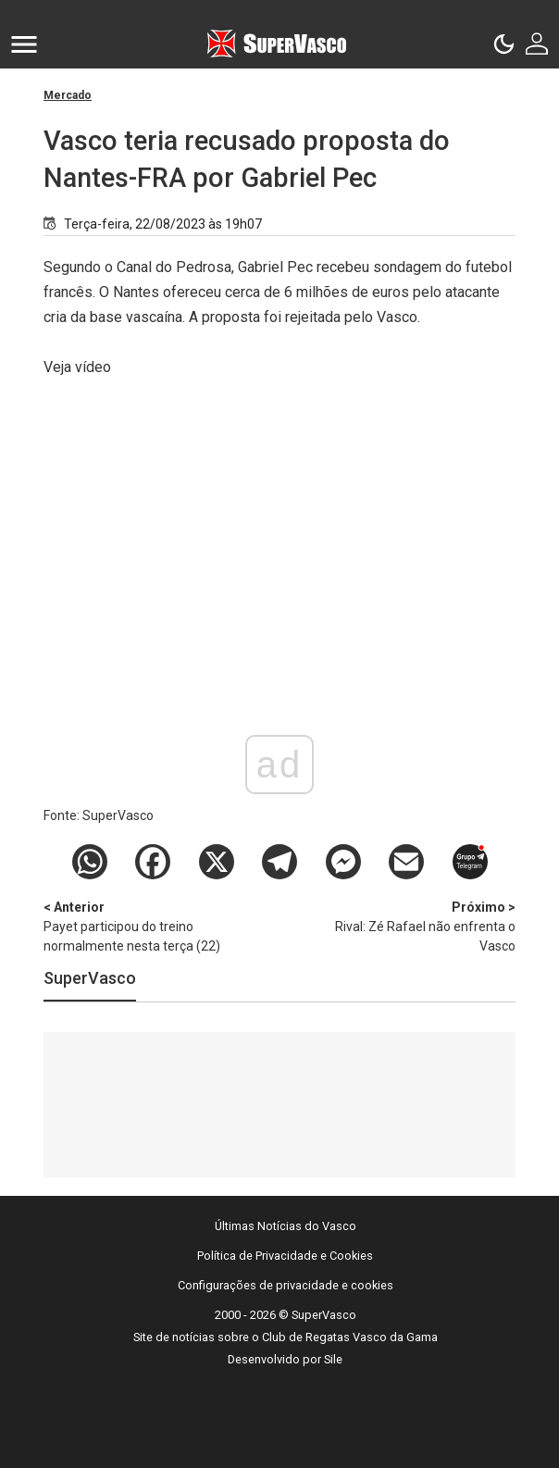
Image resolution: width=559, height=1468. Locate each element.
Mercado (67, 95)
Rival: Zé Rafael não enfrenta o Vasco (418, 925)
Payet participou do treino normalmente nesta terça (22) (140, 925)
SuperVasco (89, 978)
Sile (333, 1359)
